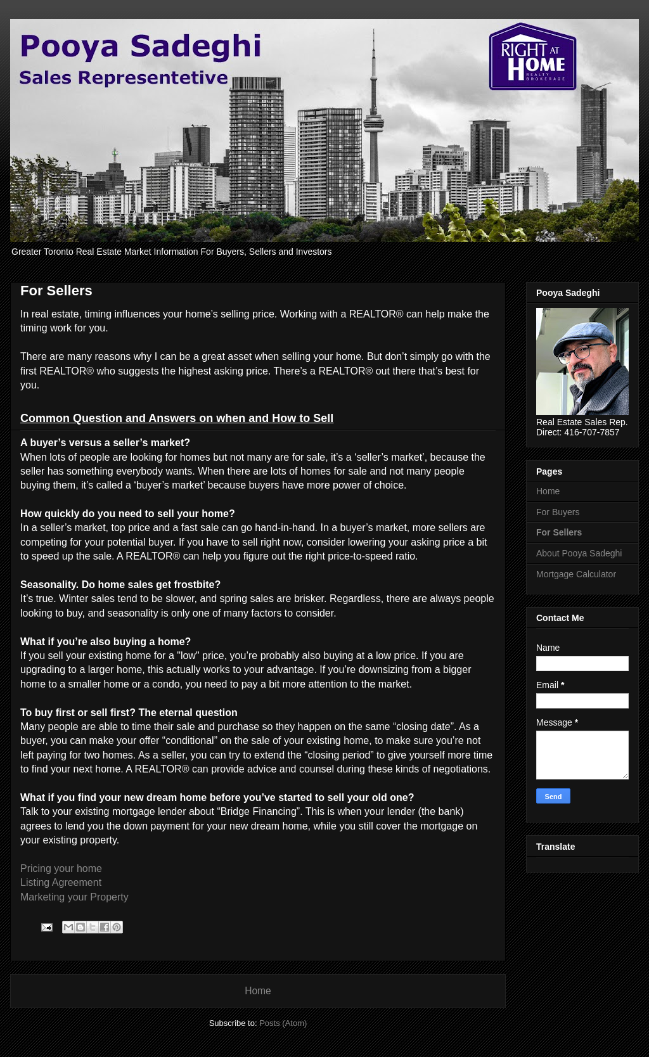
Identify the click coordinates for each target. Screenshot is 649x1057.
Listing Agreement (60, 882)
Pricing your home (61, 868)
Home (258, 990)
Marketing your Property (74, 897)
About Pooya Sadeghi (579, 553)
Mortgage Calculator (576, 574)
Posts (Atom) (283, 1023)
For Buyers (557, 512)
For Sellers (559, 532)
